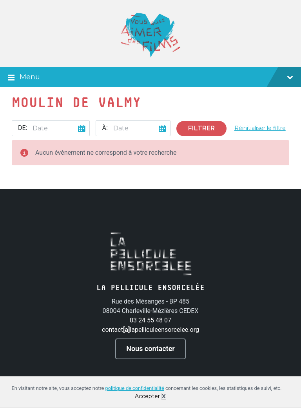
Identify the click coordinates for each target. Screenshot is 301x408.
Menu (150, 78)
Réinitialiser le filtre (260, 128)
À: (104, 128)
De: (22, 128)
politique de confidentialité (134, 388)
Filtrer (201, 128)
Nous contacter (150, 348)
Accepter (147, 396)
